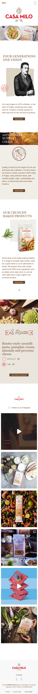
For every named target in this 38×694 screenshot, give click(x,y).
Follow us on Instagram (21, 408)
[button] (35, 3)
